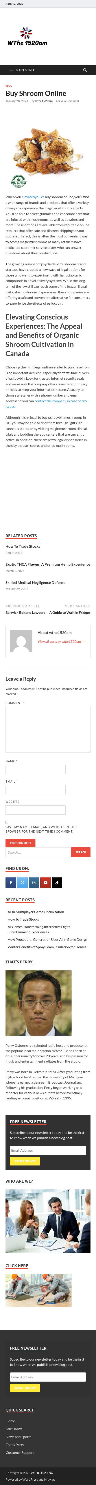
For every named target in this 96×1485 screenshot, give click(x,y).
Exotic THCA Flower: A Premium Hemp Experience (48, 564)
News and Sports (18, 1437)
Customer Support (20, 1452)
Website (12, 801)
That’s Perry (15, 1444)
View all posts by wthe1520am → (61, 641)
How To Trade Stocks (23, 546)
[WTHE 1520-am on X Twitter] (22, 882)
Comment (15, 703)
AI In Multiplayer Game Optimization (36, 912)
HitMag (49, 1479)
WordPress (30, 1479)
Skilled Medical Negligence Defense (35, 582)
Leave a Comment (67, 101)
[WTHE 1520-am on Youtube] (45, 882)
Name (11, 761)
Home (10, 1421)
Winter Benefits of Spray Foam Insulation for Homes (47, 947)
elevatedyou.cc (33, 197)
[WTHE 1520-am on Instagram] (34, 882)
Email (12, 781)
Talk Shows (14, 1429)
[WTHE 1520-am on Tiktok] (57, 882)
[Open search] (85, 70)
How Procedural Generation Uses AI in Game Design (47, 939)
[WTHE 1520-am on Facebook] (11, 882)
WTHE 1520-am (42, 1473)
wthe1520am (44, 101)
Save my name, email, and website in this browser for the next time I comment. (41, 829)
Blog (9, 85)
